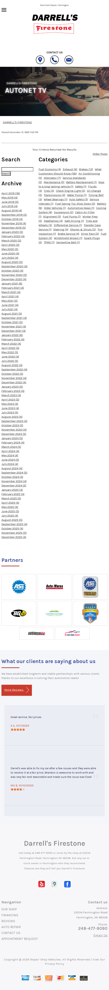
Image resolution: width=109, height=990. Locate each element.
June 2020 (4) (10, 253)
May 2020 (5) (9, 249)
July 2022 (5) (9, 361)
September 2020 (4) (14, 266)
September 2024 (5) (14, 472)
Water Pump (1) (77, 195)
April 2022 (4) (10, 348)
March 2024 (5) (11, 447)
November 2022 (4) (14, 378)
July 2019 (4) (9, 206)
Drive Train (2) (90, 233)
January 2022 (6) (12, 335)
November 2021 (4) (13, 326)
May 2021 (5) (9, 300)
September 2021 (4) (14, 318)
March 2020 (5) (11, 240)
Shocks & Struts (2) (83, 229)
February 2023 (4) (12, 391)
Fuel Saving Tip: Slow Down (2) (75, 203)
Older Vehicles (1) (55, 208)
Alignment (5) (52, 216)
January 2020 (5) (12, 232)
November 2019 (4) (13, 223)
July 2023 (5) (9, 412)
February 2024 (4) (12, 442)
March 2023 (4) (11, 395)
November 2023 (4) (14, 429)
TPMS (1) (49, 242)
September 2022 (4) (14, 369)
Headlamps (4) (53, 221)
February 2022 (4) (12, 339)
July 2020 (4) (9, 257)
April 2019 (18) (10, 193)
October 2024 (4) (12, 477)
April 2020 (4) (10, 245)
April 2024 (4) (10, 451)
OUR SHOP (9, 909)
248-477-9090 (44, 852)
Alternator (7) (52, 178)
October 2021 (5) (12, 322)
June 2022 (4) (10, 356)
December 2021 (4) (13, 331)
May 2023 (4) (9, 404)
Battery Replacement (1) (81, 182)
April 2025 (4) (10, 502)
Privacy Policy (54, 963)
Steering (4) (60, 229)
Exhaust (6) (70, 169)
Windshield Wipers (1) (68, 238)
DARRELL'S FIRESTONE (21, 83)
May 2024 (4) (9, 455)
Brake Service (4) (68, 233)
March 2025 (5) (11, 498)
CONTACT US (10, 933)
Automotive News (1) (81, 208)
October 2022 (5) (12, 373)
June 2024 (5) (10, 459)
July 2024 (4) (9, 464)
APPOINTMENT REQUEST (19, 939)
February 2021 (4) (12, 288)
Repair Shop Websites (45, 959)
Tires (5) (49, 190)
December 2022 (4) (13, 382)
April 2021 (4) (10, 296)
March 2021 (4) (10, 292)
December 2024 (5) (13, 485)
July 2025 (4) (9, 515)
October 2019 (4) (12, 219)
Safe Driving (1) (74, 221)
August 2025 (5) (11, 520)
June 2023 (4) (10, 408)
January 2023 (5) (12, 386)
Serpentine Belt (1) (68, 242)
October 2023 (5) (12, 425)
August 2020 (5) (12, 262)
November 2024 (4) (14, 481)
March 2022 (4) (11, 343)
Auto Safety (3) (78, 199)
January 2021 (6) (11, 283)
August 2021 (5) (11, 313)
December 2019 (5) (13, 227)
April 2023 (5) (10, 399)
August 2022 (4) (11, 365)
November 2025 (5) (14, 532)
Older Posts (100, 154)
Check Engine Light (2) (70, 190)
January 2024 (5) (12, 438)
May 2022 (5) (9, 352)
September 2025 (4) (14, 524)
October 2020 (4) (12, 270)
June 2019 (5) (9, 202)
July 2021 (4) (9, 309)
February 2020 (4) (13, 236)
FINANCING (9, 915)
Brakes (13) (86, 169)
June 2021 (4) (9, 305)
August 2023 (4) (11, 416)
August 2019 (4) (11, 210)
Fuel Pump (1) (72, 216)
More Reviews (16, 690)
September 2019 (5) (14, 214)
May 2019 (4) (9, 197)
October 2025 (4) (12, 528)
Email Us (101, 935)
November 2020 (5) (14, 275)
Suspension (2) (63, 212)
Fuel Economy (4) (50, 169)
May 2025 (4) (9, 507)
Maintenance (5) (54, 182)
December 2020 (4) (13, 279)
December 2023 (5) (13, 434)
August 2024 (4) (11, 468)
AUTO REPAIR (11, 927)
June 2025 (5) (10, 511)
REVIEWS (8, 921)
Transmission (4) (54, 195)
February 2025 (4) (12, 494)
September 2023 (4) (14, 421)
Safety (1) (80, 186)
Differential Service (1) (68, 225)
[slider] (18, 729)
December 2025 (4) (13, 537)
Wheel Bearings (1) (55, 199)
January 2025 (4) (12, 490)
